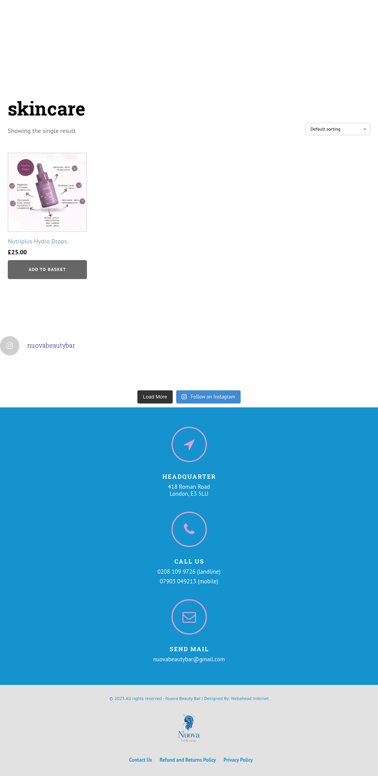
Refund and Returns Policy (188, 760)
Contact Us (140, 760)
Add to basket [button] (47, 269)
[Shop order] (337, 129)
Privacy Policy (238, 760)
